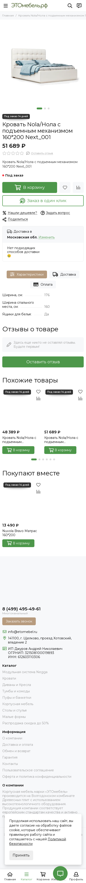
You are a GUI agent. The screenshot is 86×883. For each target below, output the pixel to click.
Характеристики (27, 274)
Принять (21, 855)
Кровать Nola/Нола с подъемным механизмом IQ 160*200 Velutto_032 (21, 440)
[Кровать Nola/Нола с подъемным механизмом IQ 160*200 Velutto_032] (22, 408)
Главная (8, 15)
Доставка (64, 274)
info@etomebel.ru (22, 632)
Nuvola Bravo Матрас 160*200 (19, 533)
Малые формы (14, 717)
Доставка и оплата (17, 745)
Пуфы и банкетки (16, 698)
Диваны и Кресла (16, 685)
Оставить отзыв (43, 361)
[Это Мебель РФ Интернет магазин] (29, 5)
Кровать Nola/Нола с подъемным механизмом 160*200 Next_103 (61, 440)
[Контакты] (79, 5)
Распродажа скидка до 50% (25, 723)
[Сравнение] (78, 187)
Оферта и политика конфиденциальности (36, 777)
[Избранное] (64, 187)
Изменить (47, 237)
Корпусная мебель (17, 704)
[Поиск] (70, 5)
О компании (12, 738)
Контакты (10, 764)
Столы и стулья (14, 710)
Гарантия (9, 757)
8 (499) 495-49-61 (21, 609)
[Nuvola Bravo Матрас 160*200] (22, 501)
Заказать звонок (19, 621)
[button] (39, 108)
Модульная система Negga (24, 672)
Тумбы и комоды (16, 691)
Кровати (9, 678)
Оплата (43, 284)
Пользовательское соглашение (28, 770)
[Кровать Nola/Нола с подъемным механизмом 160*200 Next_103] (64, 408)
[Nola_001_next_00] (43, 62)
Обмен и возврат (16, 751)
